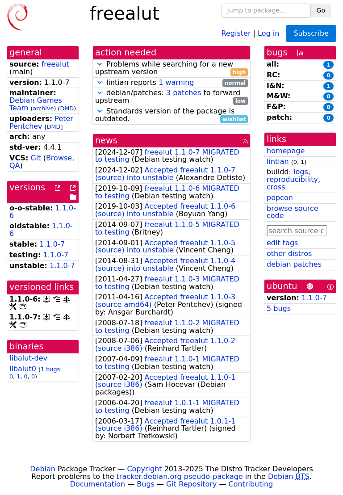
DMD (67, 108)
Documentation (97, 484)
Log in (268, 33)
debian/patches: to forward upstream (171, 97)
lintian (278, 161)
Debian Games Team (35, 104)
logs (300, 172)
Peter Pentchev (41, 122)
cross (276, 187)
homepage (286, 151)
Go (321, 10)
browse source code (292, 212)
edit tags (282, 243)
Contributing (251, 484)
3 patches (183, 92)
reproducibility (292, 179)
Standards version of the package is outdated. (171, 115)
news (106, 140)
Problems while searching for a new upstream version (171, 68)
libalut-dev (28, 358)
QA (14, 165)
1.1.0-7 (52, 244)
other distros (289, 253)
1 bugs (50, 369)
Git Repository (191, 484)
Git (35, 158)
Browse (59, 158)
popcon (280, 197)
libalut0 (22, 369)
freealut (55, 64)
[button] (99, 64)
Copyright (144, 469)
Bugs (146, 484)
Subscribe (311, 33)
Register (236, 33)
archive (43, 108)
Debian (42, 469)
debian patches (294, 264)
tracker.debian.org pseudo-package (180, 476)
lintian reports (171, 83)
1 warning (176, 82)
